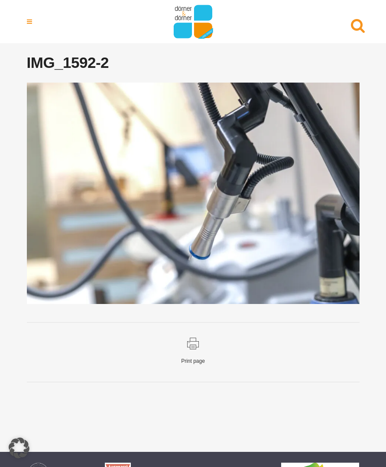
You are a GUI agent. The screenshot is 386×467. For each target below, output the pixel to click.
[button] (19, 448)
